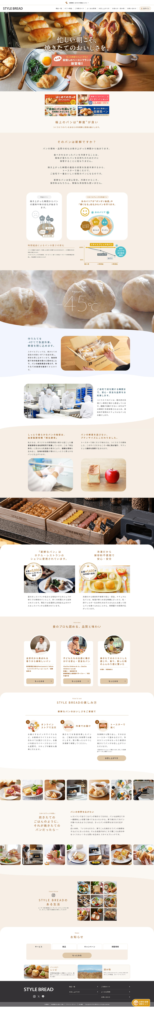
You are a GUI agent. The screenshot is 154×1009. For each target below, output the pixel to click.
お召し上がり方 (104, 8)
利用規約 (47, 1004)
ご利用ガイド (79, 8)
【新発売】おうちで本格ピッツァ (77, 3)
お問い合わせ (131, 8)
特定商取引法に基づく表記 (57, 1004)
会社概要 (81, 1004)
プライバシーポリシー (71, 1004)
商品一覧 (59, 8)
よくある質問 (91, 8)
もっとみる (77, 955)
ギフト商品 (68, 8)
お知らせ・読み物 (118, 8)
